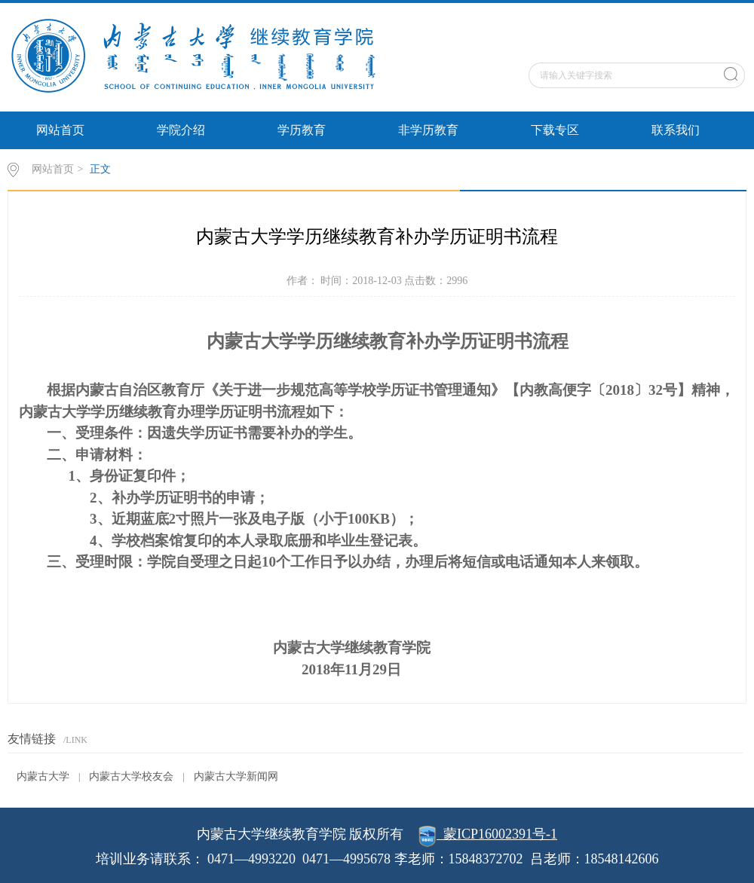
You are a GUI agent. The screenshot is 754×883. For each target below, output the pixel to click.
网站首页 (60, 130)
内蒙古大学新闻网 (236, 776)
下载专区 (555, 130)
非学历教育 (428, 130)
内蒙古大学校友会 (131, 776)
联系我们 (675, 130)
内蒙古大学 (43, 776)
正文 (100, 169)
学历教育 (301, 130)
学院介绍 (181, 130)
